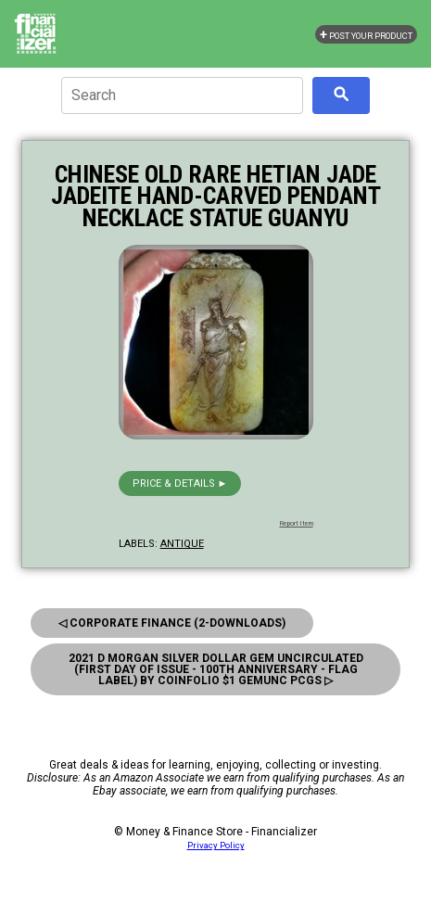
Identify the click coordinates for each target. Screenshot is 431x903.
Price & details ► (180, 483)
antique (182, 544)
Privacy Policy (216, 845)
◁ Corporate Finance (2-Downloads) (171, 623)
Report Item (296, 524)
